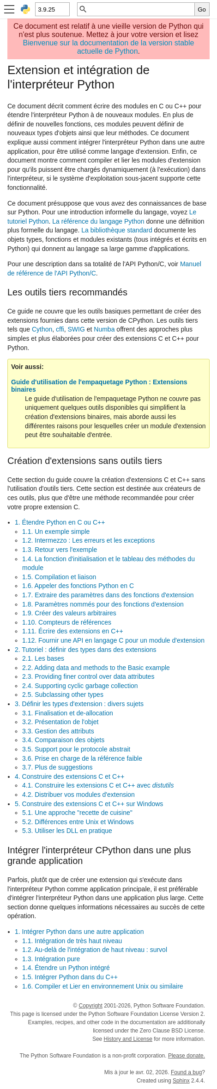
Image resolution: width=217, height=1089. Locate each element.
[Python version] (52, 9)
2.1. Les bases (43, 658)
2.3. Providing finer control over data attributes (88, 676)
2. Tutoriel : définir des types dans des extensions (86, 649)
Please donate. (186, 1055)
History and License (128, 1039)
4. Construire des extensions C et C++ (69, 776)
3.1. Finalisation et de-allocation (67, 713)
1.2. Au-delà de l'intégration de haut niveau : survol (94, 949)
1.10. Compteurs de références (66, 622)
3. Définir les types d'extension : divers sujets (79, 703)
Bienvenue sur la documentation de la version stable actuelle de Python (108, 47)
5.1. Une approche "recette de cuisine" (77, 812)
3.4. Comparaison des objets (63, 740)
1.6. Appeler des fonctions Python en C (78, 585)
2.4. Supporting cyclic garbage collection (80, 685)
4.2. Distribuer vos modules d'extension (78, 794)
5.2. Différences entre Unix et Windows (78, 822)
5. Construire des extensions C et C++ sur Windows (89, 803)
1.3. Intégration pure (51, 959)
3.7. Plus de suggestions (57, 767)
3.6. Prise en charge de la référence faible (82, 758)
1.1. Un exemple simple (56, 531)
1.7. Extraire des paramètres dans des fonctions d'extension (108, 595)
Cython (42, 329)
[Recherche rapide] (141, 9)
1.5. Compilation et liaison (59, 577)
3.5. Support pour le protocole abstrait (76, 749)
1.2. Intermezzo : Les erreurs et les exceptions (88, 540)
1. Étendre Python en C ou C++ (60, 522)
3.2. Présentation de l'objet (60, 722)
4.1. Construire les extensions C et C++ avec (98, 785)
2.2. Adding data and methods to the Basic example (96, 667)
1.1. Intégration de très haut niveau (72, 941)
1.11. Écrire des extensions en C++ (72, 631)
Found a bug (186, 1072)
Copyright (90, 1005)
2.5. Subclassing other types (62, 694)
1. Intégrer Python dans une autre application (79, 931)
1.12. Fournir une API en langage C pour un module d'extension (113, 640)
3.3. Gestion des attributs (58, 731)
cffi (60, 329)
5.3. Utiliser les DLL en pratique (67, 830)
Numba (104, 329)
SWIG (76, 329)
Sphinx (181, 1080)
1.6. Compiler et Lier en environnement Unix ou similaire (102, 986)
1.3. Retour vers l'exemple (59, 549)
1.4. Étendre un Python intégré (66, 967)
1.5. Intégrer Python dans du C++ (70, 977)
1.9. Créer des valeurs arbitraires (69, 613)
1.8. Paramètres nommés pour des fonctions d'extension (103, 604)
